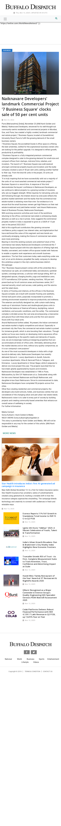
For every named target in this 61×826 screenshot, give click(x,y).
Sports (41, 659)
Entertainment (53, 659)
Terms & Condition (32, 671)
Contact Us (47, 671)
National (8, 659)
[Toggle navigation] (5, 19)
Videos (36, 662)
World (19, 659)
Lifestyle (25, 662)
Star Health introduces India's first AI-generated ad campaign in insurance (28, 485)
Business (30, 659)
